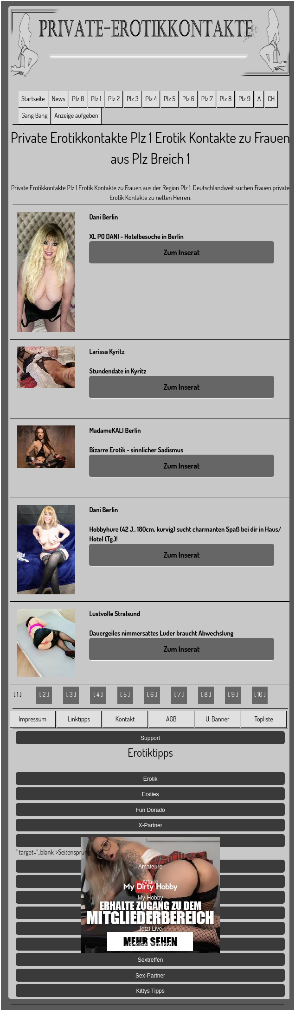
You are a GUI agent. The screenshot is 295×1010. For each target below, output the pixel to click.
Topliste (264, 719)
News (58, 99)
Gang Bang (34, 115)
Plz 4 (151, 99)
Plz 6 (188, 99)
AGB (171, 719)
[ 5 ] (125, 694)
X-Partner (150, 825)
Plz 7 (207, 99)
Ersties (150, 794)
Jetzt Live (150, 929)
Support (150, 738)
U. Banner (217, 719)
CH (271, 99)
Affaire (150, 882)
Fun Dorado (150, 810)
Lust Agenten (150, 913)
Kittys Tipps (150, 991)
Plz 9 (244, 99)
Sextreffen (150, 960)
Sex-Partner (150, 975)
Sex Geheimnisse (150, 944)
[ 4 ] (98, 694)
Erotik (150, 779)
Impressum (32, 719)
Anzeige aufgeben (76, 115)
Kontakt (125, 719)
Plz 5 (169, 99)
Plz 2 (114, 99)
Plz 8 (226, 99)
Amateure (150, 866)
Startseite (33, 99)
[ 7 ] (179, 694)
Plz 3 (133, 99)
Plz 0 (78, 99)
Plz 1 (96, 99)
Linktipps (79, 719)
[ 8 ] (206, 694)
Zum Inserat (181, 252)
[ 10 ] (260, 694)
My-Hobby (150, 897)
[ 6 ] (152, 694)
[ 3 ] (71, 694)
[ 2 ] (44, 694)
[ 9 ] (233, 694)
